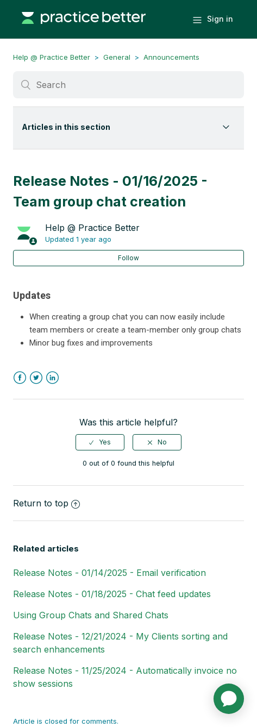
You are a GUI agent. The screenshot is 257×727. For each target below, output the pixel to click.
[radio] (100, 442)
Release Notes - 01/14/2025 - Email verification (109, 572)
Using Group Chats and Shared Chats (90, 615)
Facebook (20, 378)
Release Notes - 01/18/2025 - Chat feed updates (112, 593)
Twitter (36, 378)
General (116, 57)
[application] (228, 698)
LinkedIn (52, 378)
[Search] (129, 84)
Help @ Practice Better (51, 57)
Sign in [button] (220, 18)
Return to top (46, 503)
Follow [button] (128, 258)
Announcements (171, 57)
